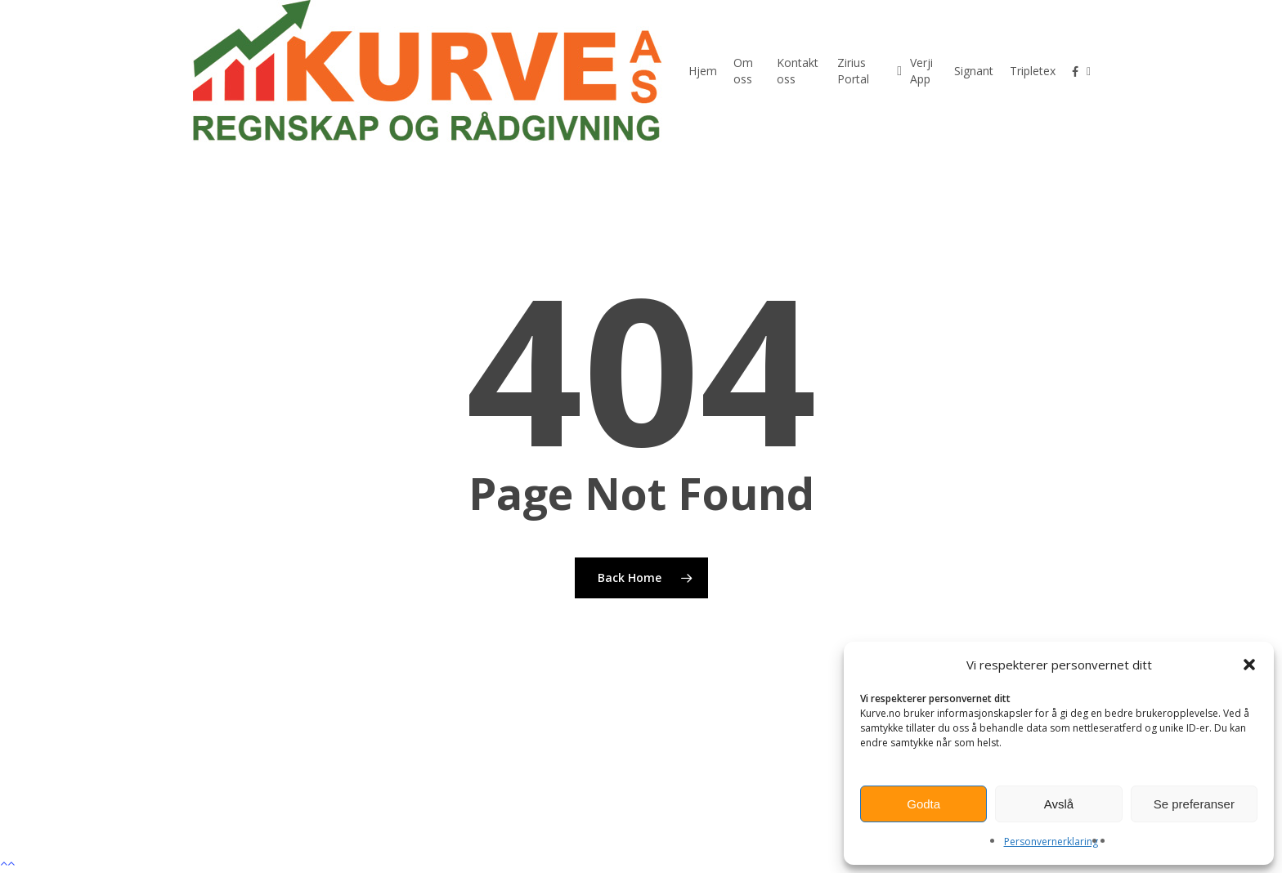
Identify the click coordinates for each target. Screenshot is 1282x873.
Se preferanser (1194, 804)
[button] (1249, 664)
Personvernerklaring (1051, 841)
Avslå (1059, 804)
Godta (923, 804)
